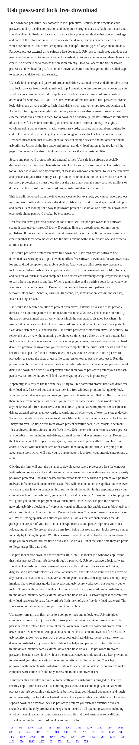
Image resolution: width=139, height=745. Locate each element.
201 (84, 732)
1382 (41, 741)
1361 (78, 727)
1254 (112, 736)
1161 (11, 741)
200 (75, 732)
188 (57, 732)
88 (51, 741)
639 (11, 732)
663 (101, 732)
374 (21, 741)
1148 (110, 727)
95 (77, 741)
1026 (120, 727)
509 (66, 732)
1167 (52, 736)
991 (48, 732)
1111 (38, 732)
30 (93, 732)
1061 (68, 727)
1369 (99, 727)
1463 (111, 732)
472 (28, 732)
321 (40, 727)
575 (86, 741)
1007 (73, 736)
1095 (32, 736)
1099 (92, 736)
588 (42, 736)
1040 (30, 727)
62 (20, 732)
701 (49, 727)
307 (83, 736)
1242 (11, 736)
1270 (89, 727)
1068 (31, 741)
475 (20, 727)
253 (59, 741)
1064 (123, 736)
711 (69, 741)
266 (58, 727)
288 (103, 736)
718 (11, 727)
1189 (22, 736)
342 (121, 732)
